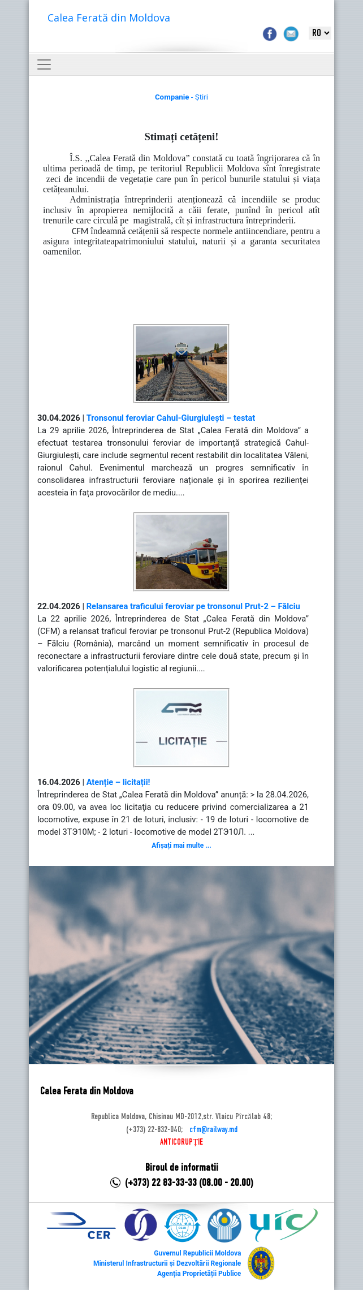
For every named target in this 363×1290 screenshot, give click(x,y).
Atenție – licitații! (118, 782)
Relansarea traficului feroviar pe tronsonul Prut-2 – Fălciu (193, 606)
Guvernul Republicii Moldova (197, 1253)
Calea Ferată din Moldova (108, 17)
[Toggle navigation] (44, 64)
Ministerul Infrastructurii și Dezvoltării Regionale (167, 1263)
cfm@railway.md (213, 1130)
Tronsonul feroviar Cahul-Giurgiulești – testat (171, 418)
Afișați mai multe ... (181, 845)
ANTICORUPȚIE (181, 1142)
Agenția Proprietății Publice (199, 1274)
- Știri (181, 97)
